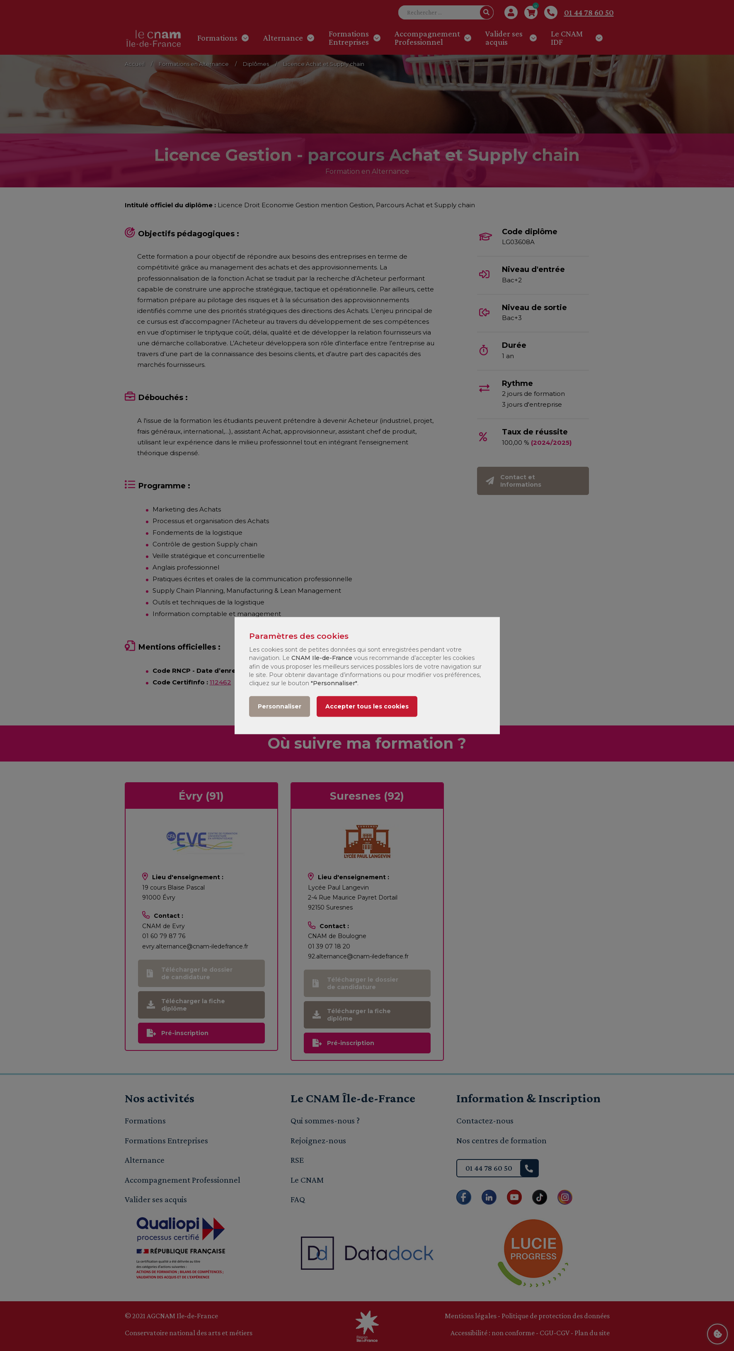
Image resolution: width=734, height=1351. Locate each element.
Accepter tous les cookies (367, 706)
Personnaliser (279, 706)
